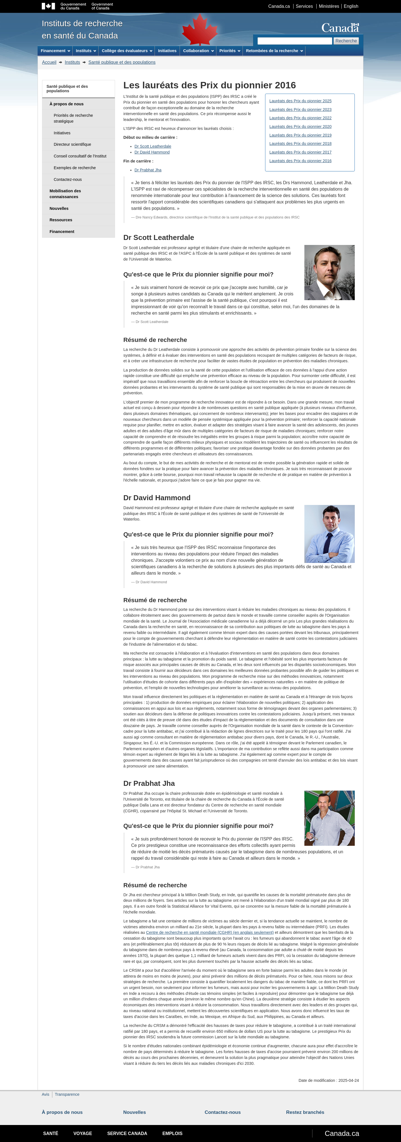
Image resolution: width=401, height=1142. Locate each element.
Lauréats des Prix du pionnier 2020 (301, 126)
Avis (45, 1094)
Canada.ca (279, 6)
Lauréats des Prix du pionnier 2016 (301, 161)
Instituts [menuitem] (86, 50)
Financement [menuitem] (55, 50)
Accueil (49, 62)
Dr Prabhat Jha (148, 170)
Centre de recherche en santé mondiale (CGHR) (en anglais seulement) (210, 932)
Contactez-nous (223, 1112)
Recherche (346, 40)
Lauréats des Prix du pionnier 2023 (301, 109)
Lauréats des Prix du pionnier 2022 (301, 118)
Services (304, 6)
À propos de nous (62, 1112)
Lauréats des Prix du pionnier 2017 (301, 152)
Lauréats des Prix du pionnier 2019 (301, 135)
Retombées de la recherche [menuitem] (274, 50)
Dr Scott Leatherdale (153, 146)
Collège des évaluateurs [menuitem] (127, 50)
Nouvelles (134, 1112)
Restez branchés (305, 1112)
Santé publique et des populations (122, 62)
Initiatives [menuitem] (167, 50)
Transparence (67, 1094)
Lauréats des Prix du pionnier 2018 (301, 143)
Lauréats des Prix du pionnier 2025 (301, 101)
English (351, 6)
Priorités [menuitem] (229, 50)
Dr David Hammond (152, 152)
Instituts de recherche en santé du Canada (82, 29)
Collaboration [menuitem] (198, 50)
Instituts (72, 62)
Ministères (329, 6)
